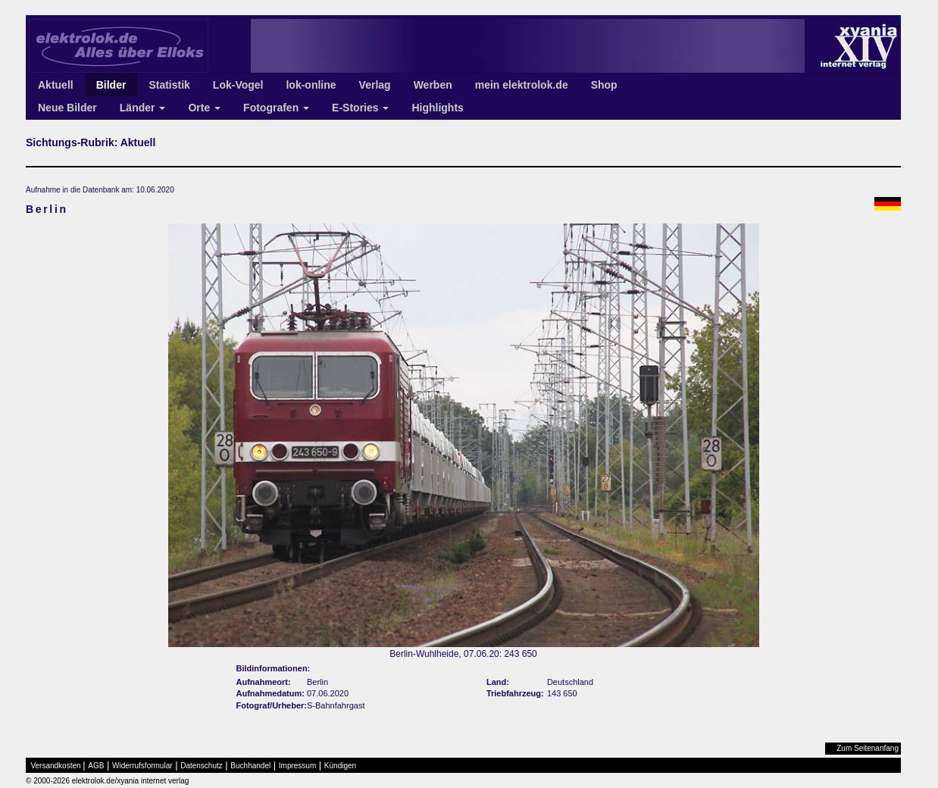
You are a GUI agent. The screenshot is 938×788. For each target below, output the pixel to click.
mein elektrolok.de (521, 85)
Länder (143, 108)
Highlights (437, 108)
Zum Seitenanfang (867, 748)
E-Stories (360, 108)
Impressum (297, 765)
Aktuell (55, 85)
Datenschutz (201, 765)
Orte (204, 108)
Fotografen (276, 108)
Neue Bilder (67, 108)
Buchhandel (250, 765)
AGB (96, 765)
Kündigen (340, 765)
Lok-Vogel (238, 85)
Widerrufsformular (142, 765)
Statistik (169, 85)
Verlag (375, 85)
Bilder (111, 85)
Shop (604, 85)
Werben (433, 85)
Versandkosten (56, 765)
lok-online (311, 85)
